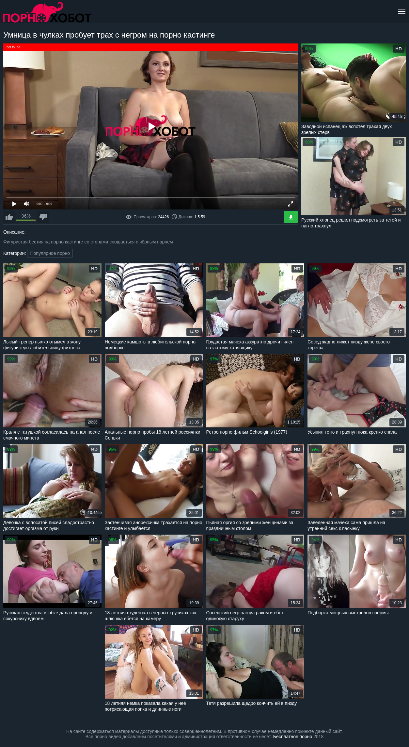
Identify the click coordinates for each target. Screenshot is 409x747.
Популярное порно (50, 253)
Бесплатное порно (292, 736)
